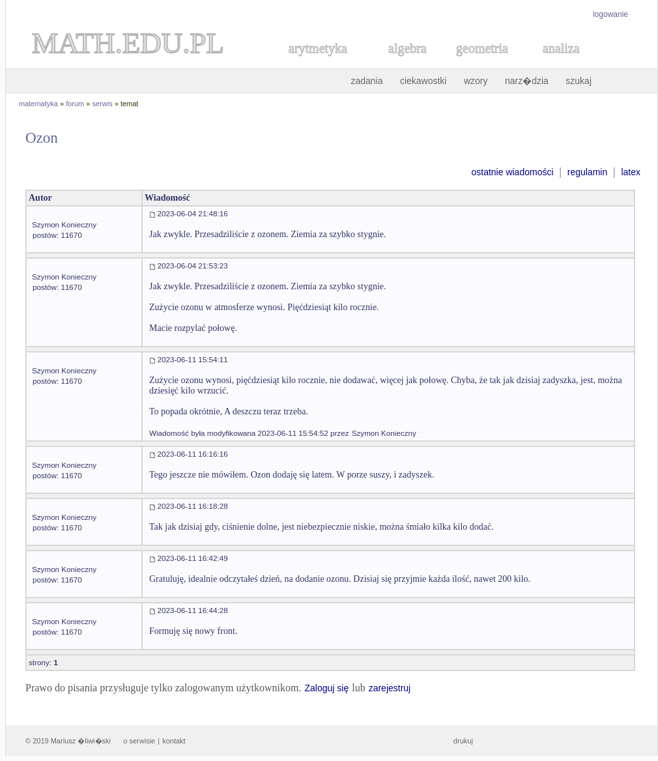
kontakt (173, 741)
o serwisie (139, 741)
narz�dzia (527, 81)
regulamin (587, 172)
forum (75, 104)
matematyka (38, 104)
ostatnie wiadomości (512, 172)
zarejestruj (390, 688)
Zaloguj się (326, 688)
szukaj (578, 81)
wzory (476, 81)
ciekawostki (423, 81)
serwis (103, 104)
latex (630, 172)
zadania (366, 81)
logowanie (610, 14)
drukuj (463, 741)
